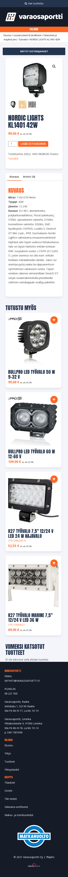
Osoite (8, 790)
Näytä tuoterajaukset (34, 51)
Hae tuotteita (34, 3)
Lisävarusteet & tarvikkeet (27, 35)
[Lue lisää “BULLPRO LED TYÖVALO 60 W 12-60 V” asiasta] (54, 399)
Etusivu (7, 35)
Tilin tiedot (11, 799)
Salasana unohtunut (16, 807)
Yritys (8, 753)
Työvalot (23, 39)
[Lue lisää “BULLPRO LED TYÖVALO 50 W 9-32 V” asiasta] (54, 320)
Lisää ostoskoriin (33, 143)
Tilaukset (10, 782)
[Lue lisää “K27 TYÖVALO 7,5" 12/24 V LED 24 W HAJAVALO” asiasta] (54, 479)
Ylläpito (50, 857)
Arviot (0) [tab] (29, 176)
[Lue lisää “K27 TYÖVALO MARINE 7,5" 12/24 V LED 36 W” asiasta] (54, 563)
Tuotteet (10, 761)
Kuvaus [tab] (14, 176)
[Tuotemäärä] (12, 144)
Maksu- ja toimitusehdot (19, 815)
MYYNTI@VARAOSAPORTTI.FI (22, 680)
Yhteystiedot (12, 769)
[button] (54, 66)
